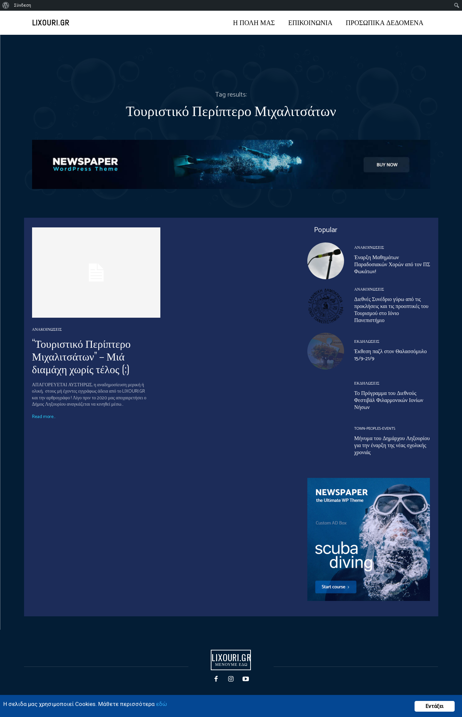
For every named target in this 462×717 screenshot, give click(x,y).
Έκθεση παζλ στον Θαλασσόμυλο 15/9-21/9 (390, 355)
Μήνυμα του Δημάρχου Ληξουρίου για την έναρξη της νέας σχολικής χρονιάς (392, 445)
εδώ (161, 704)
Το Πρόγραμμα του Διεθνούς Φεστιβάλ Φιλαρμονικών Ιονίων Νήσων (388, 400)
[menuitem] (6, 5)
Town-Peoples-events (374, 429)
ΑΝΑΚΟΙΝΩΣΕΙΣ (47, 330)
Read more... (43, 417)
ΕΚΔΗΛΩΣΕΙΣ (366, 342)
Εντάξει (434, 706)
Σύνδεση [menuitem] (22, 5)
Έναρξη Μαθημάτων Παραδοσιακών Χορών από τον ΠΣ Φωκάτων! (392, 264)
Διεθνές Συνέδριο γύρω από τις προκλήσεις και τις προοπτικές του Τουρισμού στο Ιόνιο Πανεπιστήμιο (391, 310)
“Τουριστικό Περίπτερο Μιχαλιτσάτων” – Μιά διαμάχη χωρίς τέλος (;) (81, 356)
